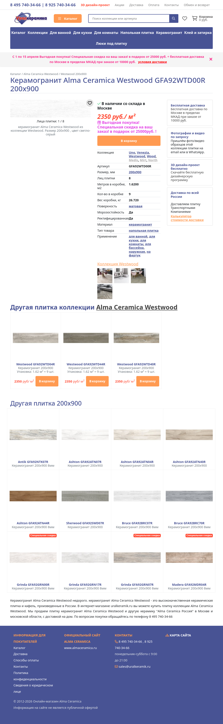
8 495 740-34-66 (25, 4)
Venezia (143, 152)
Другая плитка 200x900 (46, 403)
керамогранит (140, 224)
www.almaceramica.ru (80, 648)
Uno (132, 152)
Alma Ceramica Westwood (136, 307)
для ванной (138, 236)
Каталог (67, 18)
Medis (133, 160)
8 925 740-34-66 (60, 4)
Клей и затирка (198, 32)
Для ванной (60, 32)
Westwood (137, 156)
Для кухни (82, 32)
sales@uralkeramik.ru (134, 666)
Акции (119, 5)
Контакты (171, 5)
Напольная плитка (137, 32)
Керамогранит (169, 32)
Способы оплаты (26, 660)
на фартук (139, 253)
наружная (137, 252)
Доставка (136, 5)
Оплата (153, 5)
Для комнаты (106, 32)
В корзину (129, 141)
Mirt (143, 160)
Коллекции (38, 32)
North (153, 160)
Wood (151, 156)
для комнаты (137, 242)
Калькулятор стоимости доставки (187, 218)
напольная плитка (144, 230)
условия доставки (152, 62)
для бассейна (140, 246)
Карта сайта (178, 635)
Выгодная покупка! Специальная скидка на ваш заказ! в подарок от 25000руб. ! (126, 127)
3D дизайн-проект (95, 5)
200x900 (135, 172)
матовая (135, 206)
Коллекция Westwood (117, 264)
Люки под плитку (111, 43)
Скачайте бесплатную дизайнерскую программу (187, 172)
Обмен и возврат (197, 5)
